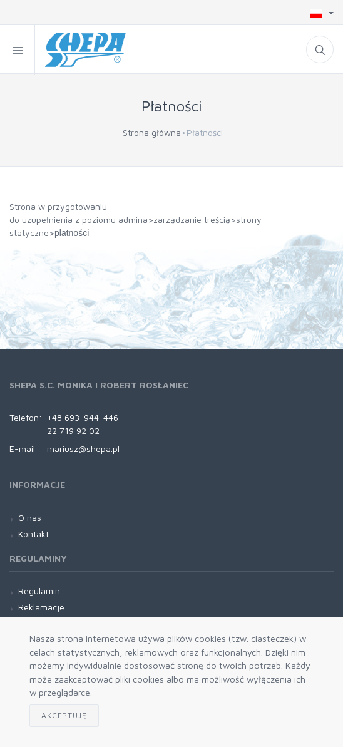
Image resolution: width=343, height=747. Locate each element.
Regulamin (39, 590)
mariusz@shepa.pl (83, 448)
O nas (29, 517)
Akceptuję (64, 715)
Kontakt (33, 533)
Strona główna (152, 132)
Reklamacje (41, 607)
